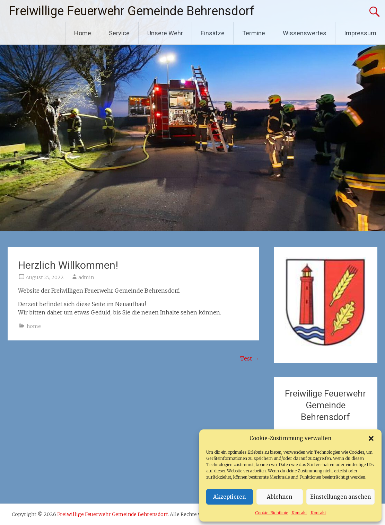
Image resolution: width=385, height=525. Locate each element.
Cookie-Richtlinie (271, 512)
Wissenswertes (304, 33)
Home (82, 33)
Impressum (360, 33)
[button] (371, 438)
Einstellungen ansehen (340, 496)
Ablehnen (279, 496)
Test (249, 358)
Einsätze (213, 33)
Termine (253, 33)
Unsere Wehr (165, 33)
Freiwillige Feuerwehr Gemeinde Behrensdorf (131, 11)
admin (86, 277)
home (34, 326)
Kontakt (299, 512)
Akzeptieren (229, 496)
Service (119, 33)
